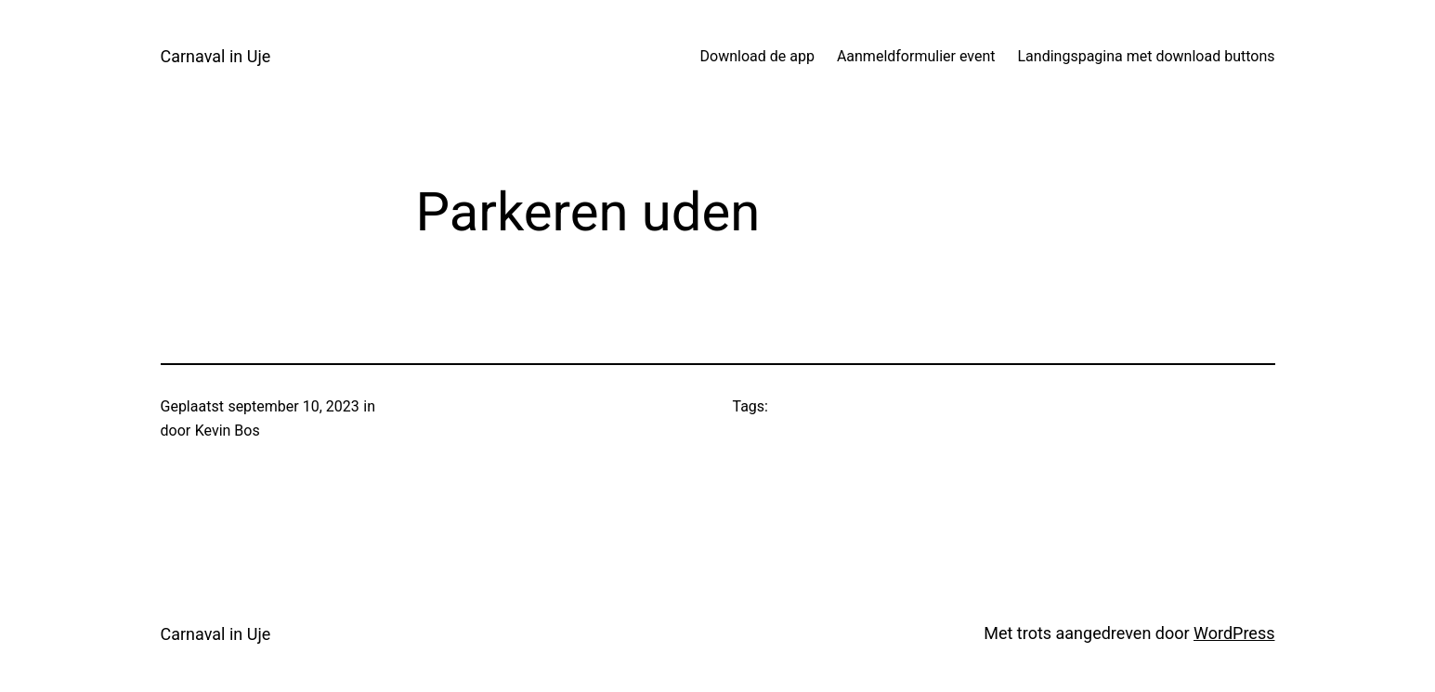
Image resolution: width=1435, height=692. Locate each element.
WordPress (1234, 633)
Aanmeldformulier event (916, 56)
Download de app (757, 56)
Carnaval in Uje (216, 56)
